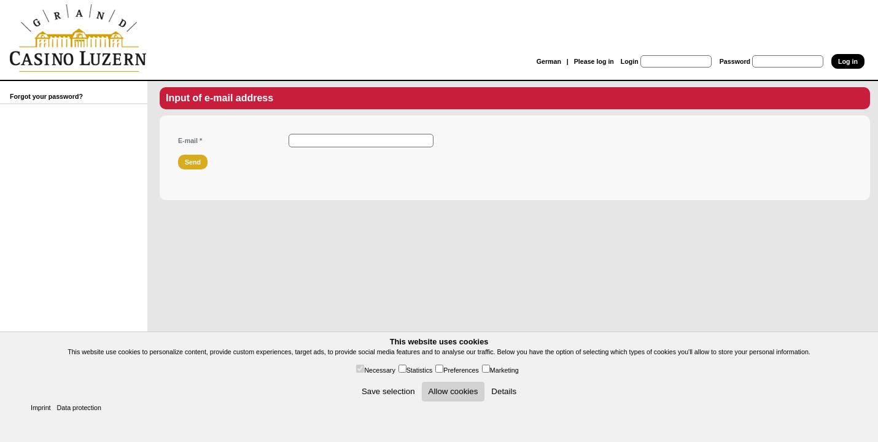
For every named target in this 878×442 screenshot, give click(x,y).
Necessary (379, 370)
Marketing (504, 370)
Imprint (41, 407)
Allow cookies (453, 391)
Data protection (79, 407)
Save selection (388, 391)
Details (503, 391)
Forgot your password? (46, 96)
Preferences (460, 370)
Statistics (419, 370)
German (549, 61)
